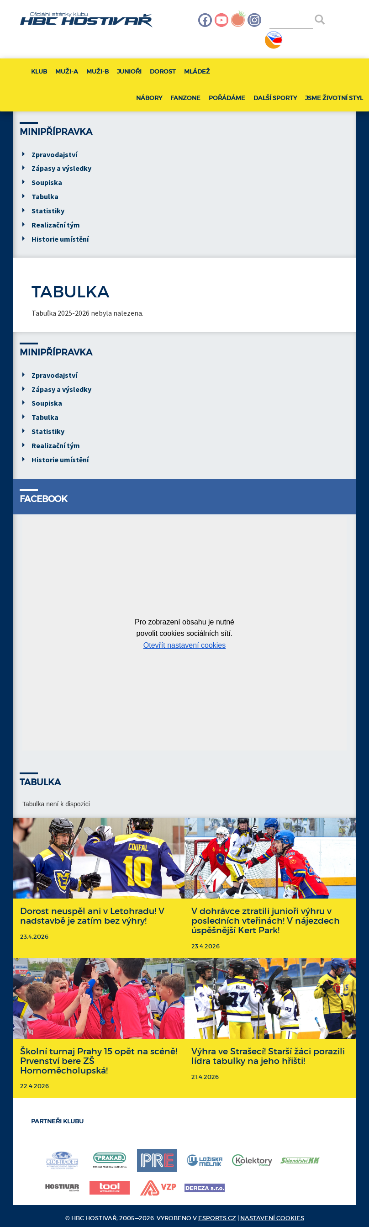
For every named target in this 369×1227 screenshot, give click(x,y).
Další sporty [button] (275, 98)
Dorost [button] (163, 71)
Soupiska (47, 182)
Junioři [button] (129, 71)
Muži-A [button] (66, 71)
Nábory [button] (149, 98)
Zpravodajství (54, 154)
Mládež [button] (197, 71)
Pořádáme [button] (227, 98)
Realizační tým (56, 224)
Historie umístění (60, 238)
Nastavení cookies (272, 1218)
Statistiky (48, 210)
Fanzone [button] (185, 98)
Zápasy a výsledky (61, 168)
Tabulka (45, 196)
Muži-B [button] (97, 71)
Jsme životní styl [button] (334, 98)
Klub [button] (39, 71)
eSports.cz (217, 1218)
